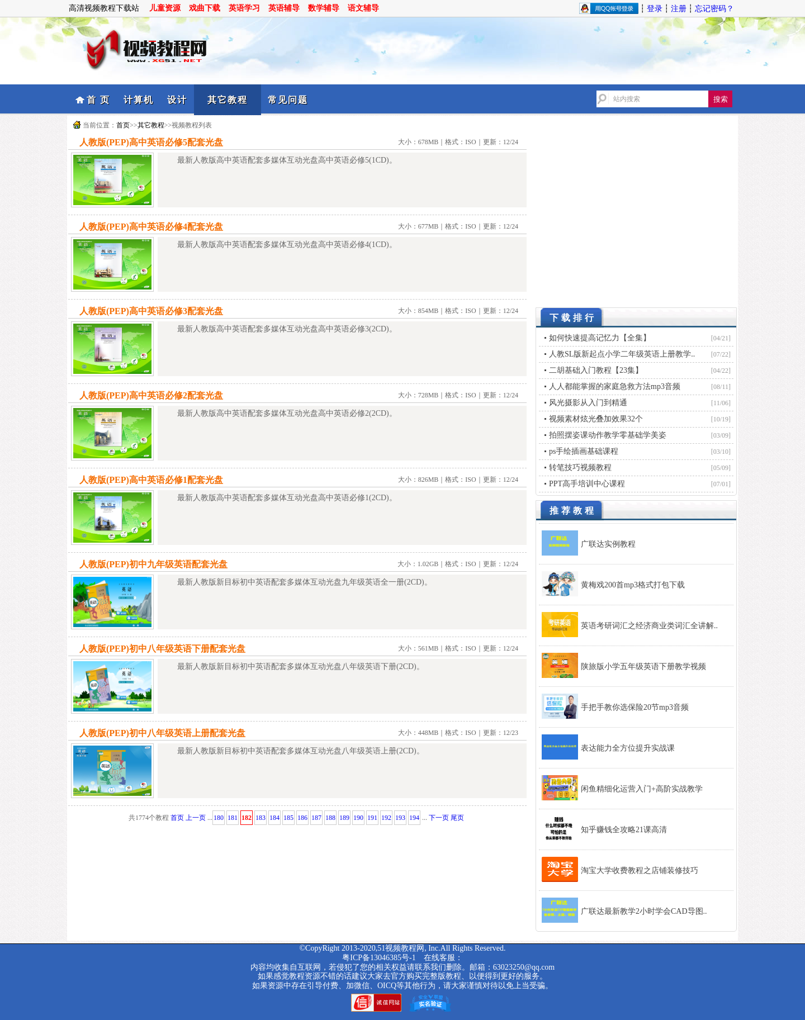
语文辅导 (363, 8)
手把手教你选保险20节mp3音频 (635, 707)
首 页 (98, 100)
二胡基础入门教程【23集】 (596, 370)
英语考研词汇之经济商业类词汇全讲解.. (649, 626)
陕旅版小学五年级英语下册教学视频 (643, 666)
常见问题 (288, 100)
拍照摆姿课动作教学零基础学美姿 (607, 435)
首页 (123, 125)
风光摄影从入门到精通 (588, 402)
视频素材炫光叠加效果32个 (596, 419)
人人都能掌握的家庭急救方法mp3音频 (614, 386)
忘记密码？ (714, 8)
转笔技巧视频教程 (580, 467)
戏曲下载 (204, 8)
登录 (654, 8)
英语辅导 (284, 8)
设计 (177, 100)
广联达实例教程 (608, 544)
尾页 (457, 818)
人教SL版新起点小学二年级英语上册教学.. (622, 354)
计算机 (139, 100)
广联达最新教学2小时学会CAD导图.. (644, 911)
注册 (678, 8)
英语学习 (244, 8)
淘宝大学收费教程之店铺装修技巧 (639, 870)
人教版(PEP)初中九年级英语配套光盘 (153, 564)
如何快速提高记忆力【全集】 (600, 338)
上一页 (196, 818)
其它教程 (227, 100)
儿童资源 (165, 8)
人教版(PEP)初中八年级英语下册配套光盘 (162, 648)
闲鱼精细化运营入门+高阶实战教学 (642, 789)
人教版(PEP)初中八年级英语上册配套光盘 (162, 733)
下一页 (439, 818)
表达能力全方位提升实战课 (628, 748)
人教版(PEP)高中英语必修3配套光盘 (151, 311)
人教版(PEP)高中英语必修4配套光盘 (151, 226)
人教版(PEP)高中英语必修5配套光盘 (151, 142)
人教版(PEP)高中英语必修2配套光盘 (151, 395)
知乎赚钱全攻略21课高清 (624, 830)
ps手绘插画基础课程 (583, 451)
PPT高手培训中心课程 (587, 484)
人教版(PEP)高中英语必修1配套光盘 (151, 480)
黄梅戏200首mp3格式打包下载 (633, 585)
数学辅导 (323, 8)
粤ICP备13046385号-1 (378, 957)
